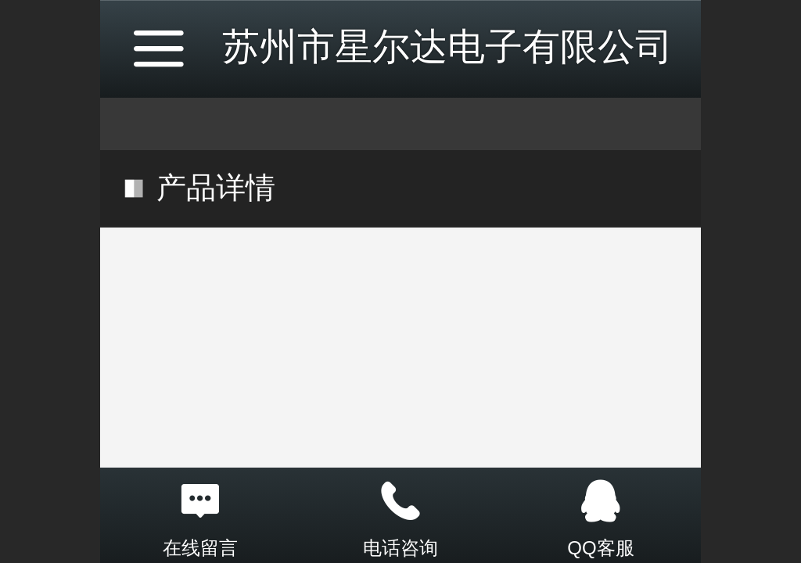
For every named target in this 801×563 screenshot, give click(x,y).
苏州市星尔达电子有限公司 (447, 46)
